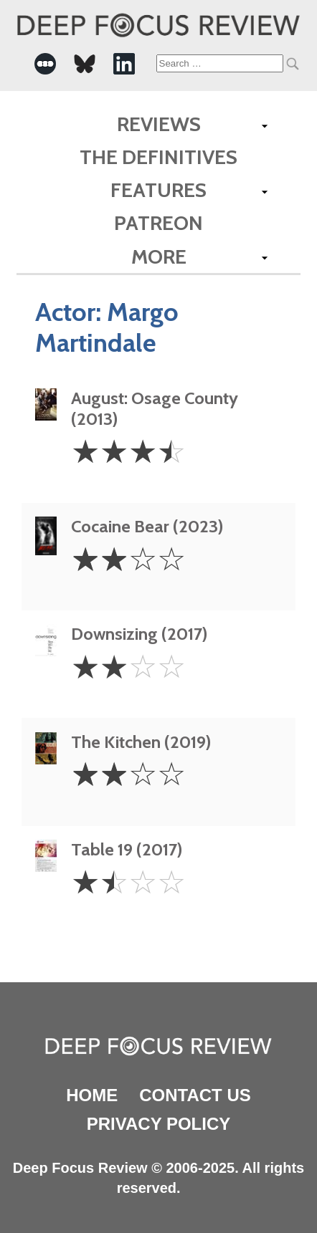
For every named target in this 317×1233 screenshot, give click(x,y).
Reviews (159, 124)
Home (92, 1095)
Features (158, 190)
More (158, 256)
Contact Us (195, 1095)
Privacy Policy (158, 1123)
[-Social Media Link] (45, 64)
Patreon (158, 223)
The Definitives (158, 157)
